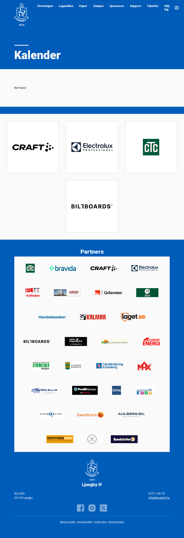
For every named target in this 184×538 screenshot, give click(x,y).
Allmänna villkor (68, 522)
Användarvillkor (84, 522)
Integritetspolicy (116, 522)
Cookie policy (100, 522)
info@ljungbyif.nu (159, 498)
